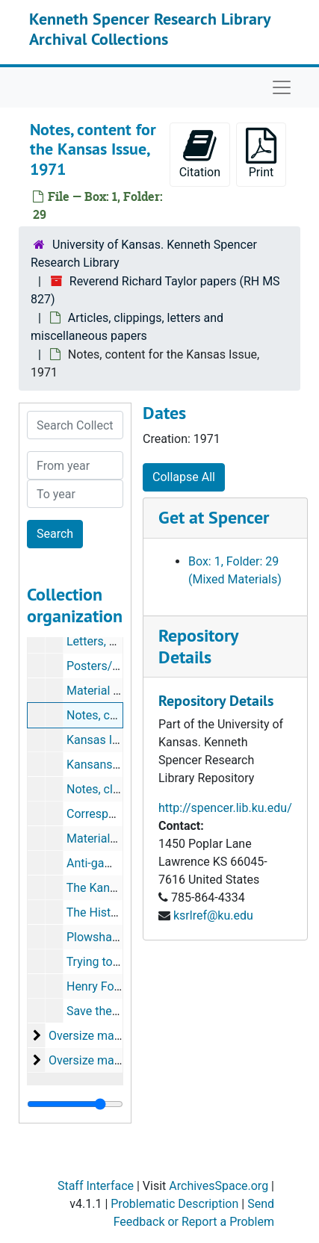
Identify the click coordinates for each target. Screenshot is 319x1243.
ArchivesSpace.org (218, 1186)
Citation (199, 153)
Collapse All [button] (183, 477)
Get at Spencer (213, 517)
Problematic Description (174, 1204)
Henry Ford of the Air (121, 986)
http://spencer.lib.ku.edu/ (225, 808)
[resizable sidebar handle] (75, 1104)
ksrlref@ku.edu (213, 915)
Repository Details (198, 646)
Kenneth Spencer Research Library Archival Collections (149, 28)
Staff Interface (96, 1186)
